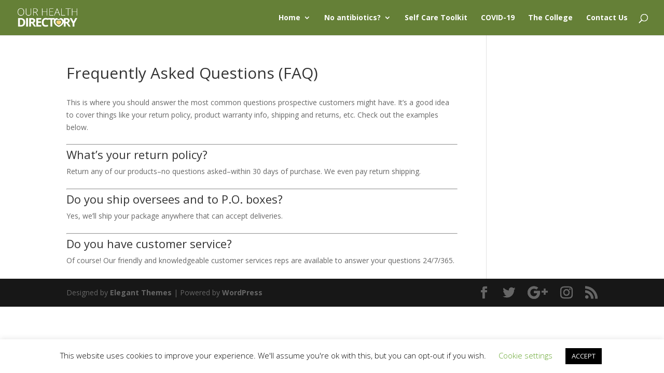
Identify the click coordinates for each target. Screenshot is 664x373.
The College (550, 18)
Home (289, 18)
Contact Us (607, 18)
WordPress (242, 292)
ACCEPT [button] (584, 356)
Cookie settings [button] (525, 355)
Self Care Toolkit (436, 18)
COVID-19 (498, 18)
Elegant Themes (141, 292)
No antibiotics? (352, 18)
